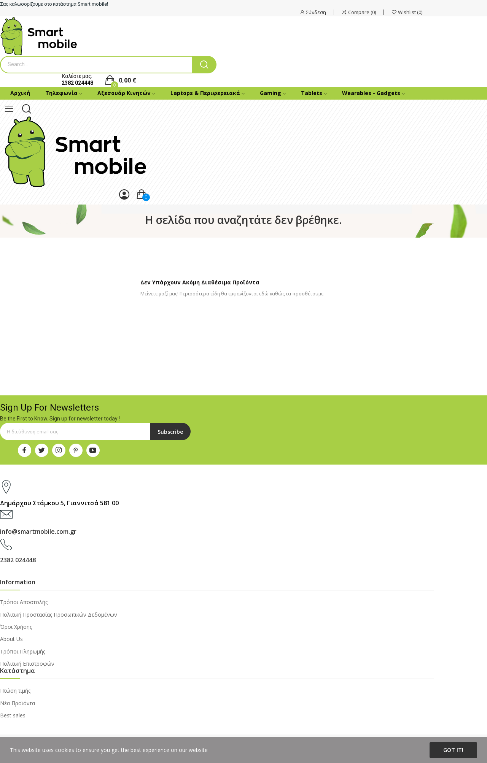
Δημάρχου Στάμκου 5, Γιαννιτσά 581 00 (59, 503)
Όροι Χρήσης (16, 626)
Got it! (453, 749)
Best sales (12, 715)
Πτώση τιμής (15, 690)
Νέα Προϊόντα (17, 703)
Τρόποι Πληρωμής (22, 651)
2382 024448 (77, 83)
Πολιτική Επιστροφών (27, 663)
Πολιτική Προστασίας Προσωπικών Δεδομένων (58, 614)
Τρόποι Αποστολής (24, 602)
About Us (11, 638)
